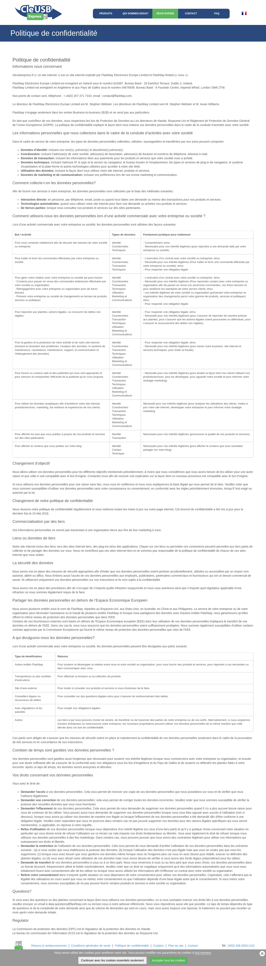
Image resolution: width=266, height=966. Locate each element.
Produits (105, 13)
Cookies (158, 945)
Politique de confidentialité (132, 945)
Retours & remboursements (49, 945)
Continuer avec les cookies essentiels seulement (112, 960)
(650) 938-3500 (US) (241, 945)
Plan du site (175, 945)
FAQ (216, 13)
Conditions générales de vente (91, 945)
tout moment (203, 952)
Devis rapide (165, 13)
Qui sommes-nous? (135, 13)
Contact (191, 13)
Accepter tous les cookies (168, 960)
